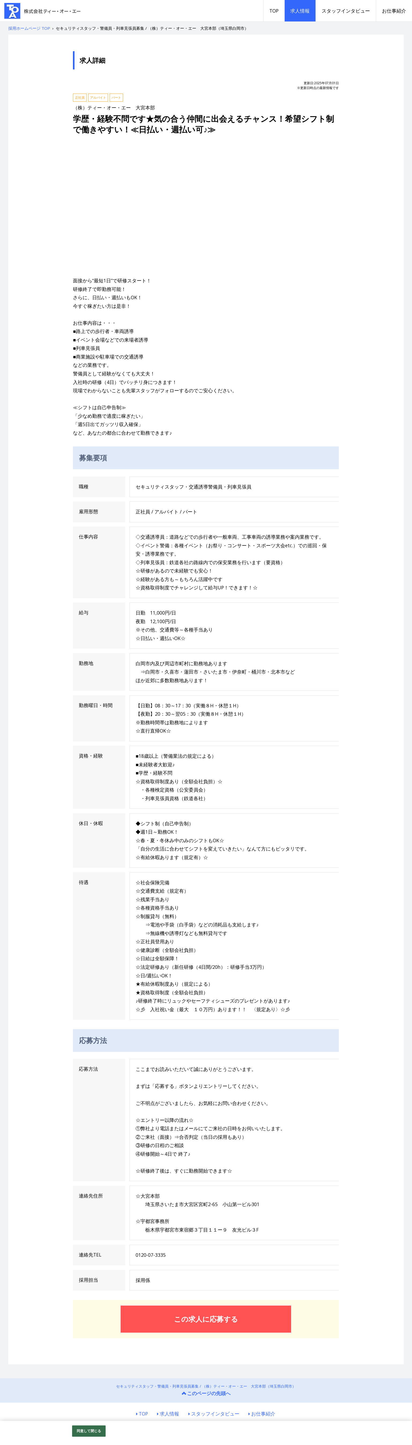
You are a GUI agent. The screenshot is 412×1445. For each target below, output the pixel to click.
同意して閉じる (89, 1430)
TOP (274, 11)
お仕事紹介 (394, 11)
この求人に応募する (206, 1319)
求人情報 (300, 11)
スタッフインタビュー (346, 11)
